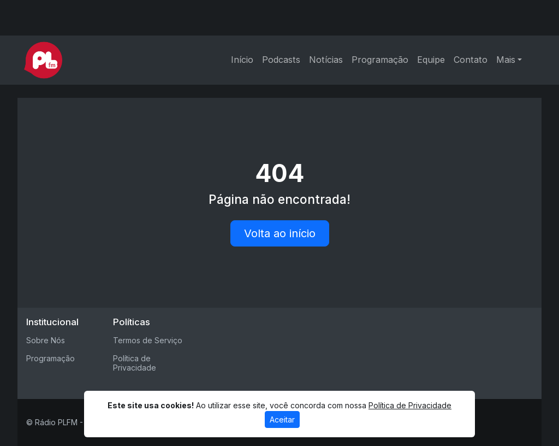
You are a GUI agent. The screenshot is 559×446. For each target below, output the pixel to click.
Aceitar (282, 419)
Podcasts (281, 59)
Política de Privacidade (134, 363)
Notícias (326, 59)
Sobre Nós (45, 340)
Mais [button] (505, 59)
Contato (470, 59)
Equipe (431, 59)
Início (242, 59)
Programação (380, 59)
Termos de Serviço (147, 340)
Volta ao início (280, 233)
